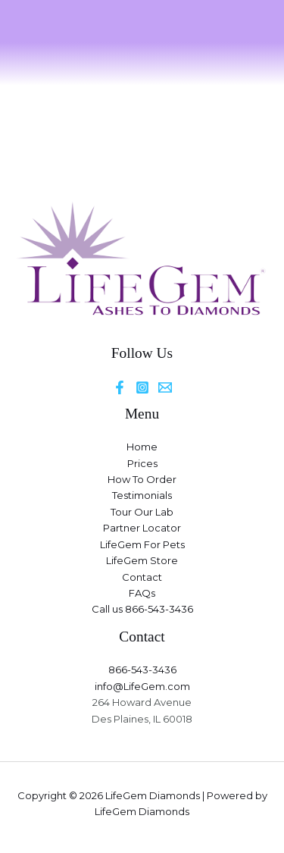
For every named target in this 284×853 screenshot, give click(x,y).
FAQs (142, 593)
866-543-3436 (142, 669)
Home (142, 447)
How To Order (142, 479)
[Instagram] (142, 387)
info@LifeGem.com (142, 686)
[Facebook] (119, 387)
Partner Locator (142, 528)
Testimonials (142, 495)
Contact (142, 577)
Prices (142, 463)
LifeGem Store (142, 560)
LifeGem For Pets (142, 544)
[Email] (165, 387)
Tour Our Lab (142, 512)
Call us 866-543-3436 (142, 609)
